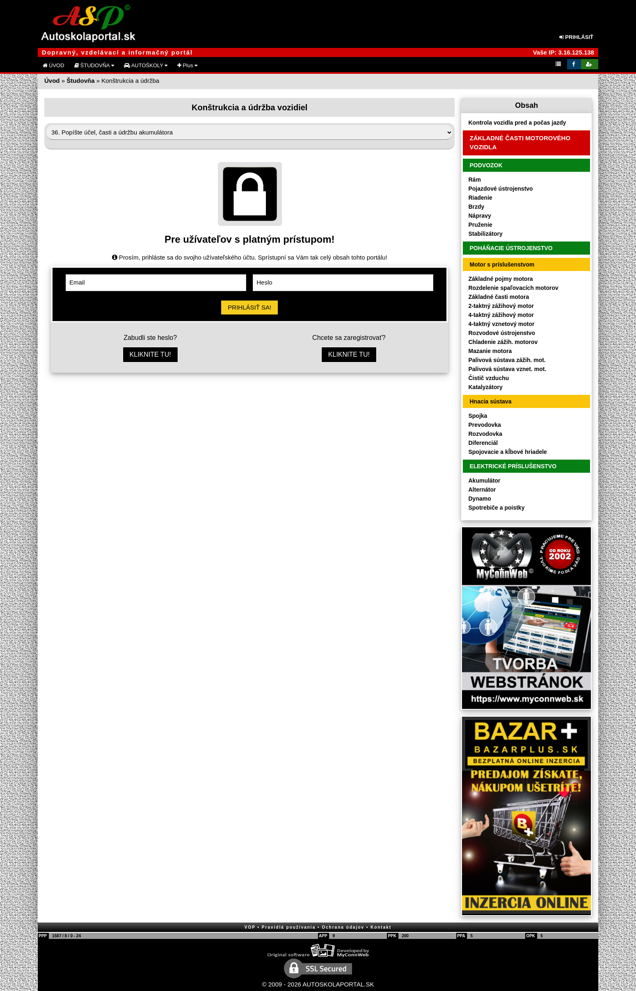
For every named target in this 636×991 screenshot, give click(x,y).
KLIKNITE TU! (150, 354)
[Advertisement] (249, 442)
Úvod (52, 80)
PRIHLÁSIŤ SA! (249, 307)
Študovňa (80, 80)
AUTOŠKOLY (146, 65)
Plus (187, 65)
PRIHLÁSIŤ (576, 37)
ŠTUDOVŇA (94, 65)
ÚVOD (53, 65)
